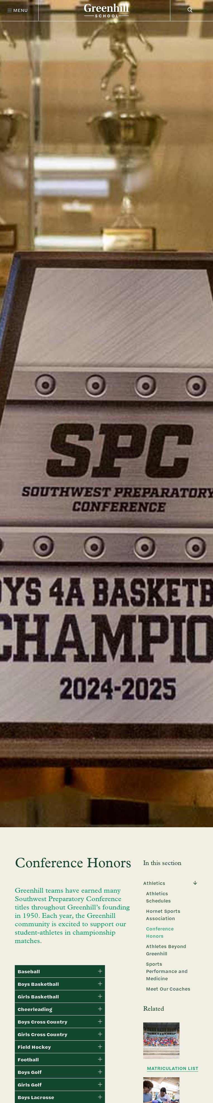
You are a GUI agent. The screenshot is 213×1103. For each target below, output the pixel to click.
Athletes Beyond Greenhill (166, 950)
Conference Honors (160, 932)
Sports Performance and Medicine (167, 971)
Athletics (154, 883)
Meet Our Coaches (168, 988)
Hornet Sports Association (163, 914)
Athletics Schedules (158, 897)
